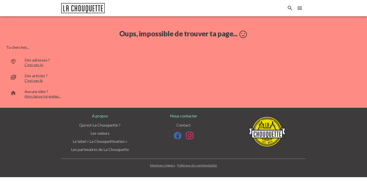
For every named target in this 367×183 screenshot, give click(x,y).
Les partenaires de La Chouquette (100, 149)
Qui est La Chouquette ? (100, 125)
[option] (183, 62)
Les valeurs (100, 133)
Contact (183, 125)
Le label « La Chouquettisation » (100, 141)
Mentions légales (162, 165)
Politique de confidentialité (197, 165)
